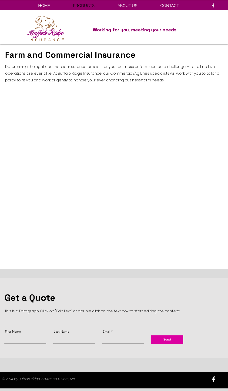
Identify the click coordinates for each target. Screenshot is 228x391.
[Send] (167, 339)
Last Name (61, 331)
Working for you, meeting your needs (134, 30)
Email (106, 331)
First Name (13, 331)
